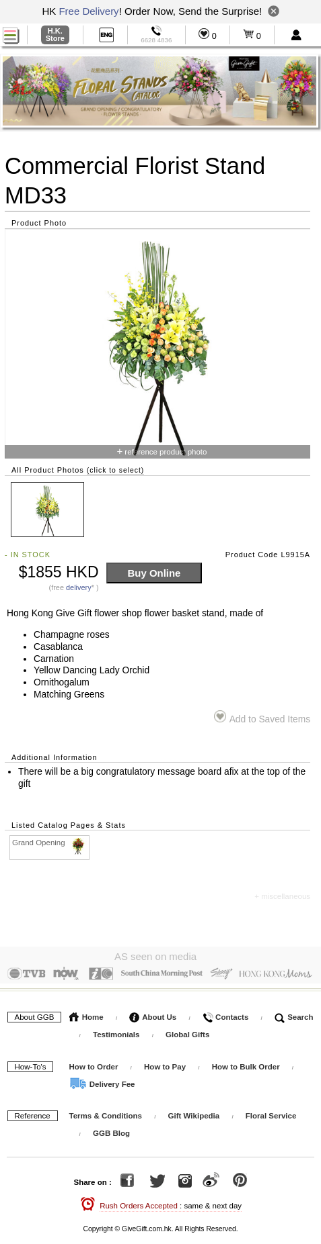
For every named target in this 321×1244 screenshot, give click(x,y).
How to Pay (166, 1063)
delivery (79, 587)
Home (86, 1014)
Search (294, 1014)
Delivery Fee (102, 1081)
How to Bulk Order (247, 1063)
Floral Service (271, 1112)
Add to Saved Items (262, 717)
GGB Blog (111, 1130)
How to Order (93, 1063)
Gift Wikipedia (194, 1112)
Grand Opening (50, 843)
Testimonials (116, 1031)
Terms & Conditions (105, 1112)
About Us (152, 1014)
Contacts (225, 1014)
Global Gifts (187, 1031)
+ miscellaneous (282, 896)
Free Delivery (88, 11)
